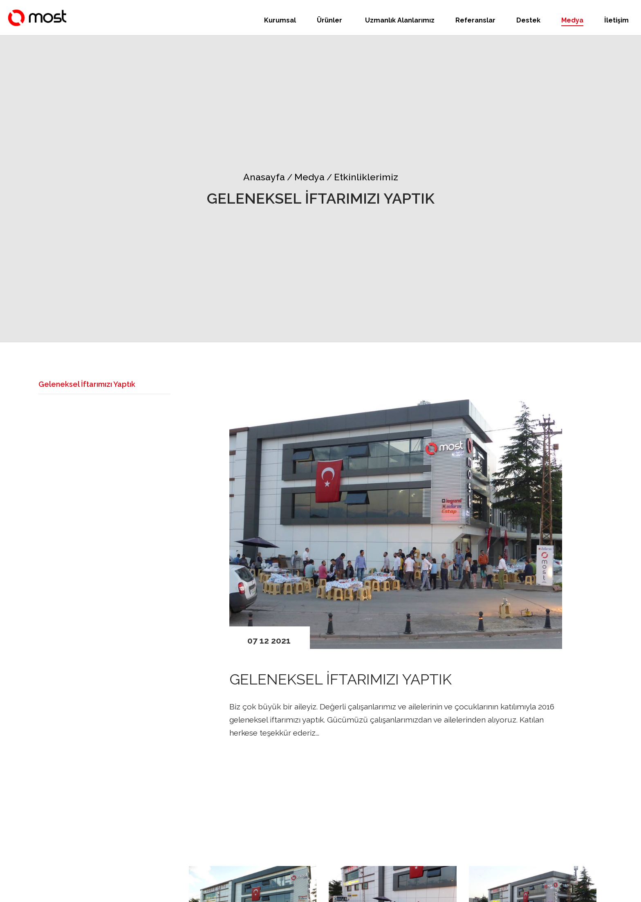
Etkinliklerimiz (362, 176)
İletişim (616, 20)
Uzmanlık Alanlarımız (400, 20)
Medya (572, 20)
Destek (528, 20)
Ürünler (330, 20)
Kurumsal (280, 20)
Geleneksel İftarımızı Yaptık (86, 384)
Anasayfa (264, 176)
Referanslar (475, 20)
